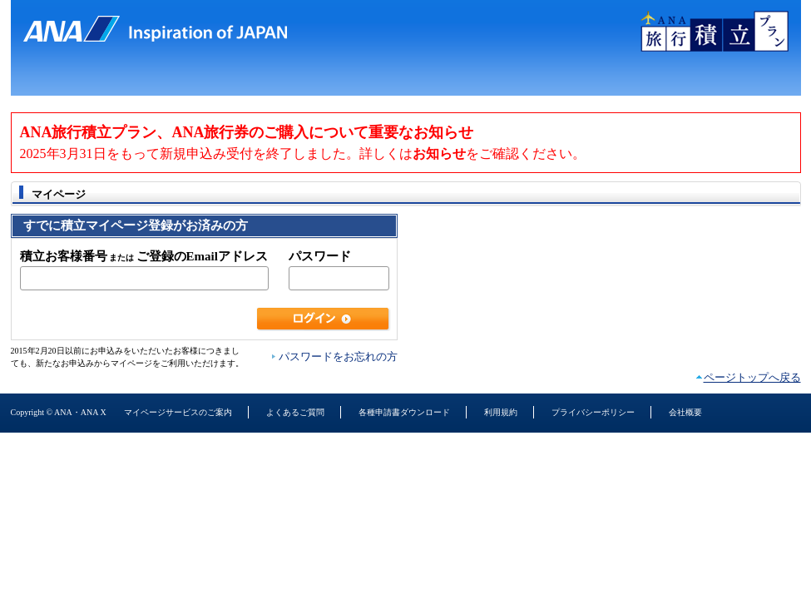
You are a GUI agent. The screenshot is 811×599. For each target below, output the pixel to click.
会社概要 (685, 412)
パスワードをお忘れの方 (338, 356)
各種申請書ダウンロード (404, 412)
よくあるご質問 (295, 412)
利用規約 (500, 412)
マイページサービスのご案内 (178, 412)
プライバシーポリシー (593, 412)
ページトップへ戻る (752, 377)
